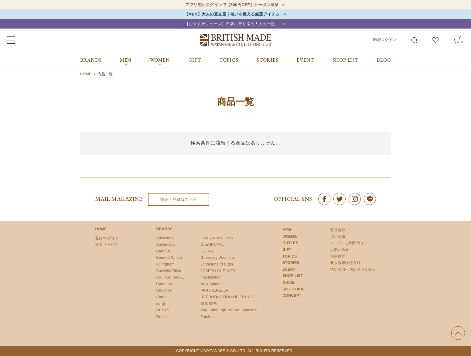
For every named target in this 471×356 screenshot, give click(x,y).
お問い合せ (339, 250)
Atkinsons (165, 238)
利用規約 (337, 256)
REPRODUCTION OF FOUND (226, 297)
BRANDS (91, 60)
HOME (86, 74)
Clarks (162, 297)
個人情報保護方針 (345, 263)
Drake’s (163, 317)
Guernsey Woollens (217, 257)
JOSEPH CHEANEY (218, 271)
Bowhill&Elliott (169, 271)
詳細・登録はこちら (178, 199)
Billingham (165, 264)
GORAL (207, 251)
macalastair (210, 277)
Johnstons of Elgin (216, 264)
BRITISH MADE (170, 277)
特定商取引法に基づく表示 (353, 269)
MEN (286, 230)
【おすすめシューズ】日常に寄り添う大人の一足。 (232, 24)
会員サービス (106, 244)
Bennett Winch (169, 257)
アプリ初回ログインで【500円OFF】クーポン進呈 (231, 4)
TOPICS (228, 60)
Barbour (163, 251)
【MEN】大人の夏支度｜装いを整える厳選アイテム (232, 14)
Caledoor (164, 284)
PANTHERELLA (214, 290)
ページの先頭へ (458, 333)
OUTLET (290, 243)
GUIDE (288, 282)
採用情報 (337, 236)
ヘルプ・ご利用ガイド (349, 243)
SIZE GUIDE (293, 289)
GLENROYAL (212, 244)
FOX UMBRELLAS (216, 238)
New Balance (212, 284)
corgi (160, 304)
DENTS (162, 310)
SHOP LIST (346, 60)
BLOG (384, 60)
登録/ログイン (384, 40)
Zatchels (207, 317)
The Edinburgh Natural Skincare (228, 310)
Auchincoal (166, 244)
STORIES (267, 60)
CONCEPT (291, 295)
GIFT (194, 60)
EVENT (305, 60)
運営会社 (337, 230)
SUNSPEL (209, 304)
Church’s (164, 290)
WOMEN (290, 236)
